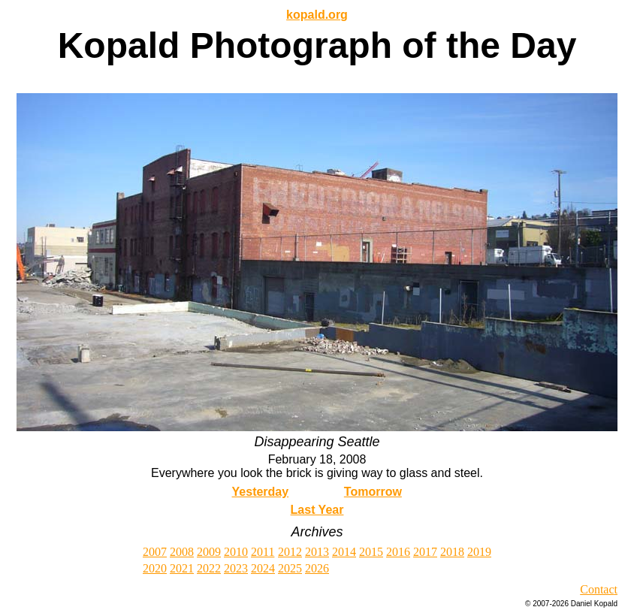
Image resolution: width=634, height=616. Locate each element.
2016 (398, 551)
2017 (425, 551)
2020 (155, 568)
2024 (263, 568)
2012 (290, 551)
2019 (479, 551)
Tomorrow (373, 491)
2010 (236, 551)
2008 (182, 551)
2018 (452, 551)
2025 (290, 568)
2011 (262, 551)
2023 (236, 568)
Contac (597, 589)
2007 (155, 551)
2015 (371, 551)
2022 (209, 568)
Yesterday (260, 491)
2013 (317, 551)
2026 (317, 568)
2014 (344, 551)
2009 (209, 551)
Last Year (317, 509)
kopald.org (317, 14)
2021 (182, 568)
